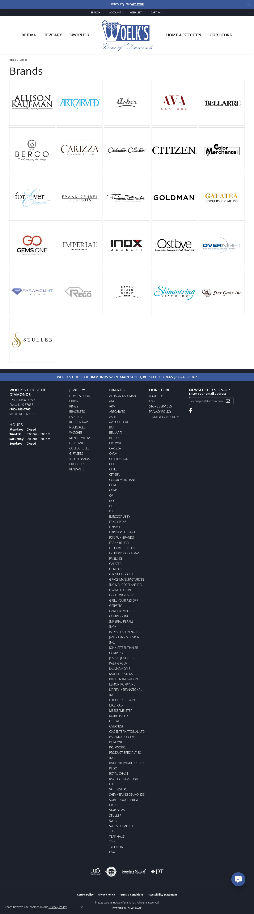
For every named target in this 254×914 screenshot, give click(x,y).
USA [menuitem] (112, 852)
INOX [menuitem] (112, 627)
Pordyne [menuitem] (116, 742)
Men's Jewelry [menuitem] (80, 438)
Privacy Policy (160, 412)
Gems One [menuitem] (116, 569)
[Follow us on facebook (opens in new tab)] (190, 410)
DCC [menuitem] (112, 501)
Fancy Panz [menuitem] (117, 522)
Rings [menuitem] (73, 406)
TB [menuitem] (111, 831)
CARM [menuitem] (113, 454)
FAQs (152, 401)
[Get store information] (23, 414)
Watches (79, 35)
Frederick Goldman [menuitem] (124, 553)
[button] (97, 12)
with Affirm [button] (137, 4)
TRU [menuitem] (112, 842)
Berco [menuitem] (114, 438)
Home (12, 59)
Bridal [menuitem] (74, 401)
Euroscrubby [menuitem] (119, 516)
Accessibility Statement (162, 894)
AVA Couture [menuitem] (119, 422)
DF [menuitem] (111, 506)
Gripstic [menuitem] (115, 606)
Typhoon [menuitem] (116, 847)
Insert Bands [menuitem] (79, 459)
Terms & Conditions (164, 417)
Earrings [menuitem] (76, 417)
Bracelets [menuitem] (77, 412)
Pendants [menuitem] (76, 469)
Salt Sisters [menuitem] (118, 789)
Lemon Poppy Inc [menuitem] (122, 684)
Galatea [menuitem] (115, 564)
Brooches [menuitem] (77, 464)
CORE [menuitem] (113, 485)
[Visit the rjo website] (95, 871)
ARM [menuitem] (112, 406)
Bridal (28, 35)
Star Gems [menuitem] (117, 810)
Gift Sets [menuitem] (76, 454)
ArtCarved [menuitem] (117, 412)
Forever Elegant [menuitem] (122, 532)
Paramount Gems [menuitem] (122, 737)
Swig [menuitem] (113, 821)
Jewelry (53, 35)
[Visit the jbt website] (157, 871)
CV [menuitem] (111, 495)
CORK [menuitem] (113, 490)
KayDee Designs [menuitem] (121, 674)
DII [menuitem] (111, 511)
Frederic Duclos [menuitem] (122, 548)
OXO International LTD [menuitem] (127, 732)
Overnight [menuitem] (117, 726)
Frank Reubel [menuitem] (119, 543)
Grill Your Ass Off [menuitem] (123, 600)
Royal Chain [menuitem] (118, 774)
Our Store (221, 35)
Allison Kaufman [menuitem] (122, 396)
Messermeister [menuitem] (120, 711)
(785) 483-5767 (185, 377)
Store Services (160, 406)
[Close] (248, 4)
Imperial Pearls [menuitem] (121, 621)
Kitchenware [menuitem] (79, 422)
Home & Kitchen (183, 35)
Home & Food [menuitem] (79, 396)
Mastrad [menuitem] (116, 705)
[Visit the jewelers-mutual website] (134, 871)
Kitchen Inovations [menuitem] (124, 679)
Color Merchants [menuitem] (123, 480)
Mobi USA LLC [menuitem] (119, 716)
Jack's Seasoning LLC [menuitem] (125, 632)
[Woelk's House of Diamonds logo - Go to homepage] (127, 35)
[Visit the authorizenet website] (111, 871)
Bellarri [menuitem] (115, 433)
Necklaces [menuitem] (77, 427)
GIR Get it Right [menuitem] (121, 574)
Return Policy (85, 894)
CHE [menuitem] (112, 464)
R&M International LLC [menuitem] (127, 763)
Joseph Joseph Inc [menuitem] (122, 658)
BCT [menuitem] (112, 427)
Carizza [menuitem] (115, 448)
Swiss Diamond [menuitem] (121, 826)
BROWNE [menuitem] (115, 443)
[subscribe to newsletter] (227, 401)
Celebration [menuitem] (118, 459)
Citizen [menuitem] (114, 475)
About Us (156, 396)
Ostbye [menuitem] (114, 721)
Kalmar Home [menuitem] (119, 669)
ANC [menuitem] (112, 401)
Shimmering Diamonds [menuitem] (127, 794)
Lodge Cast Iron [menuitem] (122, 700)
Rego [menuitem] (113, 768)
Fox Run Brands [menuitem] (121, 537)
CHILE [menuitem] (113, 469)
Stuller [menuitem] (115, 815)
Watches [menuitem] (75, 433)
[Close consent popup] (81, 907)
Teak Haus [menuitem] (117, 836)
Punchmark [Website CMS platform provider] (135, 908)
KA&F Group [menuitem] (118, 663)
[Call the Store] (19, 409)
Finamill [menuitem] (115, 527)
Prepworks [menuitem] (117, 747)
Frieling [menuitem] (115, 558)
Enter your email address (208, 394)
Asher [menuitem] (113, 417)
